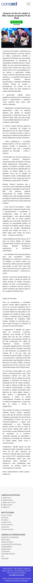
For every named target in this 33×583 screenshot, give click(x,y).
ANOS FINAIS (5, 540)
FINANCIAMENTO (6, 547)
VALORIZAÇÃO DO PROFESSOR (11, 544)
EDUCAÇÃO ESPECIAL (8, 554)
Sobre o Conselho (6, 515)
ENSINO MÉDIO (6, 549)
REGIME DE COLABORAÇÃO (10, 537)
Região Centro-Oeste (9, 502)
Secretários (4, 517)
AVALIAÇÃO (5, 558)
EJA (2, 556)
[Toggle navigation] (28, 4)
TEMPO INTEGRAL (7, 542)
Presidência (4, 520)
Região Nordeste (8, 500)
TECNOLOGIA (5, 551)
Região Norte (7, 498)
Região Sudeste (7, 505)
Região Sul (6, 507)
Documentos (5, 527)
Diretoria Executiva (7, 524)
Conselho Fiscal (6, 522)
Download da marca (7, 529)
